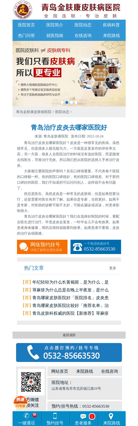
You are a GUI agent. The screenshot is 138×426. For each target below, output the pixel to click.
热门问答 (26, 35)
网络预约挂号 (48, 247)
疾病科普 (111, 25)
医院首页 (26, 25)
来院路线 (111, 35)
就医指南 (54, 35)
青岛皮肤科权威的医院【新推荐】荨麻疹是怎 (70, 314)
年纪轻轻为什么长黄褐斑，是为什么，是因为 (70, 283)
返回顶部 (69, 335)
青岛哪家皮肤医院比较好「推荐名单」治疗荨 (70, 306)
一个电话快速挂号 (102, 247)
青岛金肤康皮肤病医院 (33, 112)
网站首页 (59, 371)
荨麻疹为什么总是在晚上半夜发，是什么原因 (70, 291)
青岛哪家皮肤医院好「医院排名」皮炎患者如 (70, 298)
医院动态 (83, 25)
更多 (112, 268)
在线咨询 (83, 35)
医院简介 (54, 25)
